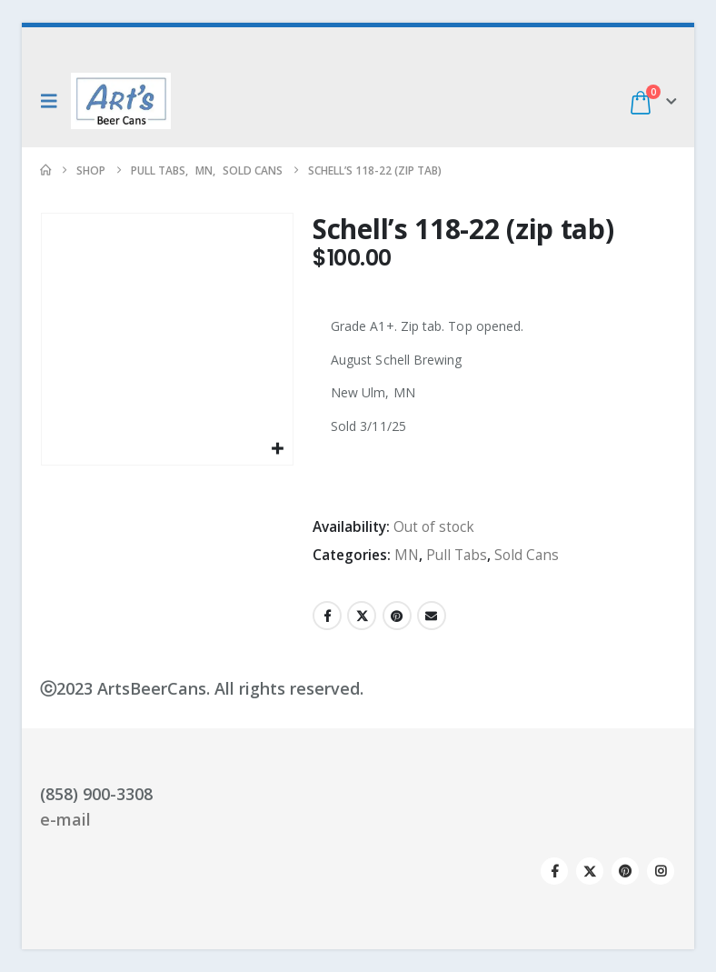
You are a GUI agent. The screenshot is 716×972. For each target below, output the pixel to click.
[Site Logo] (121, 101)
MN (406, 555)
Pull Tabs (456, 555)
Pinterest (397, 615)
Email (431, 615)
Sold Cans (526, 555)
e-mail (65, 819)
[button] (53, 100)
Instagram (660, 871)
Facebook (327, 615)
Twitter (361, 615)
